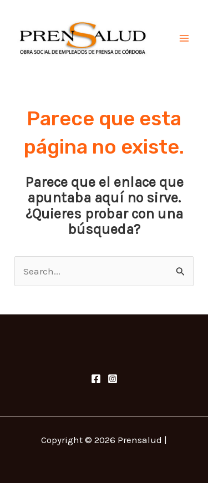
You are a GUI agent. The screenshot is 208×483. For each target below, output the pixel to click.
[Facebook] (96, 379)
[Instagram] (113, 379)
